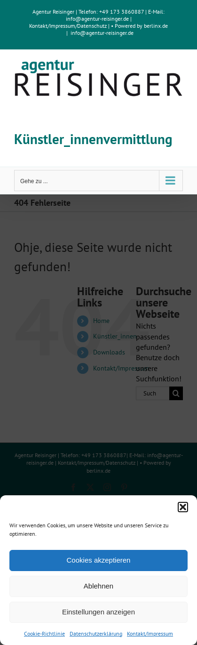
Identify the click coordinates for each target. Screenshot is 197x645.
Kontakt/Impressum (150, 633)
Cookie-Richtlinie (44, 633)
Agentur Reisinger (53, 11)
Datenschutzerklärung (96, 633)
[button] (183, 507)
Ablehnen (98, 586)
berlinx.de (155, 25)
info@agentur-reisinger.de (98, 18)
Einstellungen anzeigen (98, 612)
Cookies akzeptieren (99, 560)
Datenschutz (92, 25)
